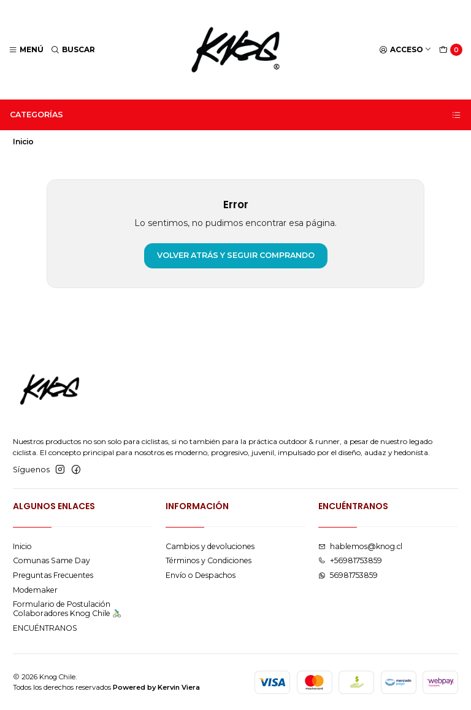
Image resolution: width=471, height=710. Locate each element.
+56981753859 (350, 560)
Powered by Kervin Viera (156, 687)
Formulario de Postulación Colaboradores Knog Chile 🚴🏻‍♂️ (67, 608)
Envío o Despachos (201, 575)
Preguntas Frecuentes (53, 575)
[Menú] (26, 50)
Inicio (22, 546)
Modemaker (35, 590)
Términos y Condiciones (208, 560)
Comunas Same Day (51, 560)
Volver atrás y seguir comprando (236, 255)
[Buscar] (73, 50)
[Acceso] (405, 50)
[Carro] (451, 50)
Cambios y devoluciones (210, 546)
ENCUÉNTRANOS (45, 628)
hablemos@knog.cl (360, 546)
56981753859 (348, 575)
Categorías (236, 115)
